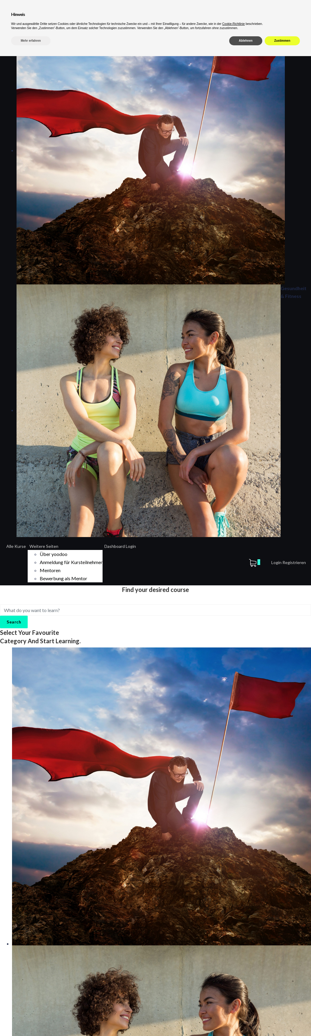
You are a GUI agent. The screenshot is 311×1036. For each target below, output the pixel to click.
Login (276, 562)
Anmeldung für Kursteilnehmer (71, 562)
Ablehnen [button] (246, 1020)
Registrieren (294, 562)
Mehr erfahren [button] (31, 1020)
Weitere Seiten (43, 546)
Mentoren (50, 570)
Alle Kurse (16, 546)
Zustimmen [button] (282, 1020)
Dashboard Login (120, 546)
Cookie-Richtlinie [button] (233, 1003)
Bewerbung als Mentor (63, 578)
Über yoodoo (53, 554)
